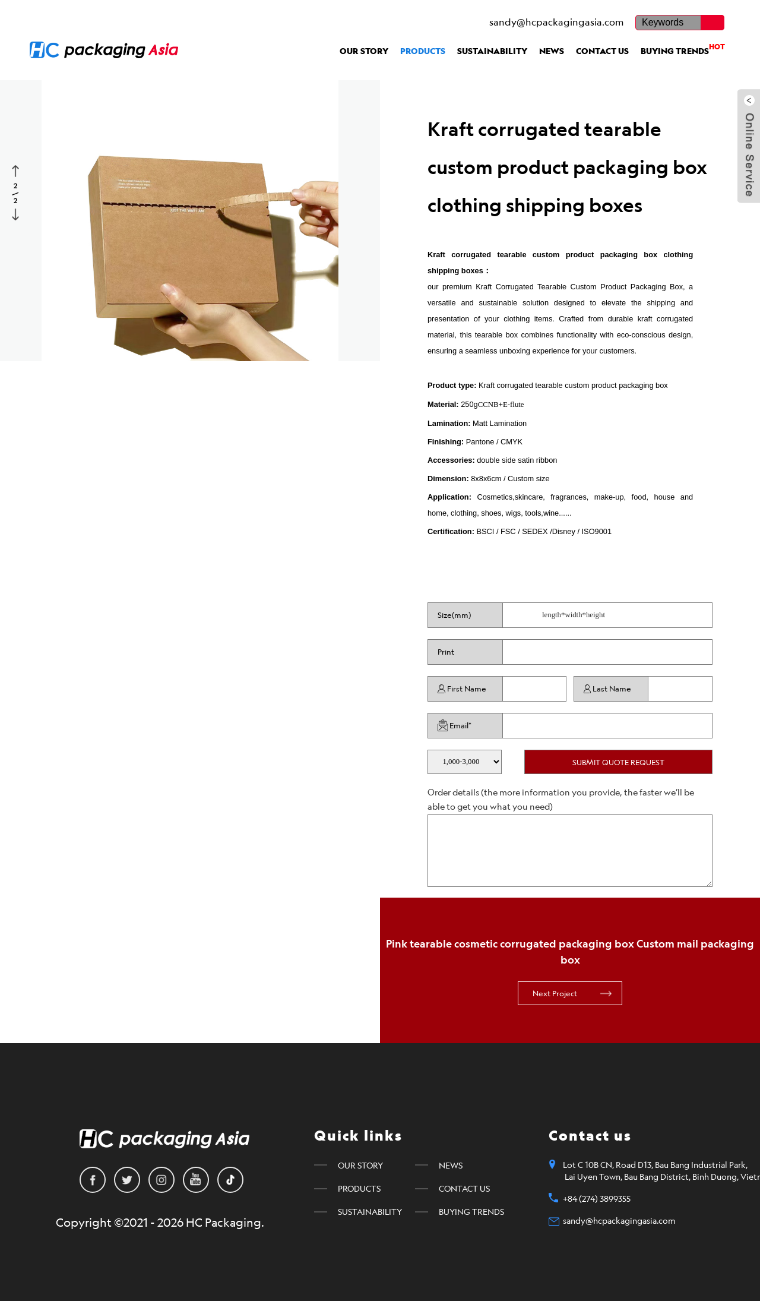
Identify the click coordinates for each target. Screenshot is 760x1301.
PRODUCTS (422, 51)
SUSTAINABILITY (492, 51)
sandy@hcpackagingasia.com (556, 22)
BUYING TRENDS (683, 49)
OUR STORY (364, 51)
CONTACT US (602, 51)
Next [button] (17, 213)
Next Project (555, 993)
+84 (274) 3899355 (597, 1198)
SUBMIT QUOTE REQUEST (618, 762)
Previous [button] (17, 170)
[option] (190, 212)
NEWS (551, 51)
